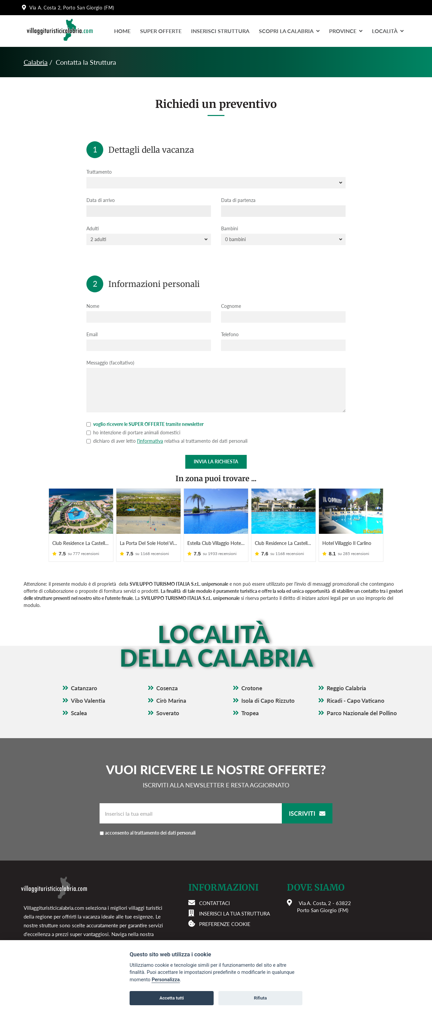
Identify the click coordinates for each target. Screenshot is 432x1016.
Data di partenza (238, 200)
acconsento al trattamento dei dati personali (150, 833)
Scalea (79, 713)
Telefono (230, 334)
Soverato (167, 713)
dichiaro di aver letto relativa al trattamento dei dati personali (166, 441)
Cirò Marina (171, 700)
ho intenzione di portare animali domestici (133, 432)
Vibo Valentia (88, 700)
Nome (92, 306)
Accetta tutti (171, 997)
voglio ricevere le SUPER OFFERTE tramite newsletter (145, 424)
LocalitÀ (388, 31)
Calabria (36, 62)
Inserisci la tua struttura (234, 913)
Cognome (231, 306)
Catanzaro (84, 688)
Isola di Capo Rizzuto (268, 700)
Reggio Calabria (346, 688)
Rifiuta (260, 997)
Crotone (251, 688)
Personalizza (166, 980)
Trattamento (99, 172)
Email (92, 334)
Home (122, 31)
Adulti (92, 228)
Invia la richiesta (216, 461)
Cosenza (167, 688)
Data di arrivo (100, 200)
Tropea (250, 713)
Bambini (229, 228)
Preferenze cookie (224, 924)
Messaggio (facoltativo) (110, 363)
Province (345, 31)
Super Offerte (161, 31)
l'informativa (150, 441)
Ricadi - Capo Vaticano (355, 700)
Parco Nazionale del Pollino (362, 713)
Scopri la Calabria (289, 31)
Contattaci (214, 903)
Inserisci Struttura (220, 31)
